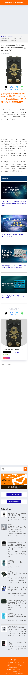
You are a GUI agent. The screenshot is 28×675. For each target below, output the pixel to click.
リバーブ (8, 364)
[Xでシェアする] (6, 88)
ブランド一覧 (20, 663)
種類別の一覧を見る (14, 501)
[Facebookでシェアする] (11, 88)
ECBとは (6, 663)
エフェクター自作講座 (16, 665)
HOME (14, 660)
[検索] (25, 469)
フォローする (15, 352)
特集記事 (8, 665)
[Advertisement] (14, 19)
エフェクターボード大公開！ (14, 669)
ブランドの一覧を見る (14, 494)
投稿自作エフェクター (14, 667)
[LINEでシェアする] (22, 88)
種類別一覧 (13, 663)
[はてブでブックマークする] (16, 88)
